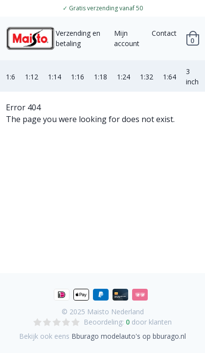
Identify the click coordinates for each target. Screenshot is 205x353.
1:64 (169, 76)
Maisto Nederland (115, 311)
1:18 (100, 76)
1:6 (10, 76)
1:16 (77, 76)
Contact (164, 33)
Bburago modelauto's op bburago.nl (128, 336)
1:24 (123, 76)
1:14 (54, 76)
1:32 (146, 76)
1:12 (31, 76)
